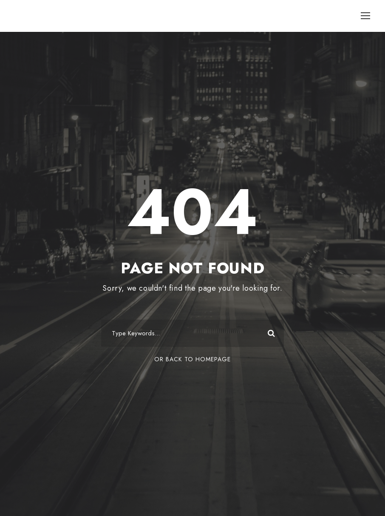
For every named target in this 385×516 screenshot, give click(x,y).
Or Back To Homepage (192, 359)
